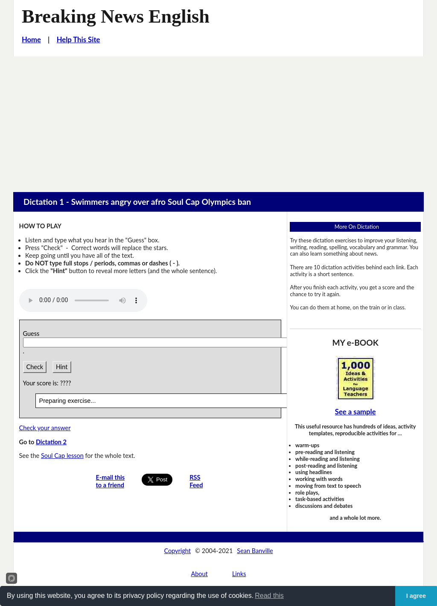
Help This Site (78, 39)
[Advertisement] (218, 120)
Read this (269, 595)
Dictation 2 (51, 442)
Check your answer (45, 427)
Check (35, 366)
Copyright (177, 550)
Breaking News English (116, 16)
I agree (416, 595)
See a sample (355, 412)
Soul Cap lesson (62, 455)
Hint (62, 366)
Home (31, 39)
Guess (33, 333)
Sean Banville (255, 550)
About (199, 573)
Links (239, 573)
